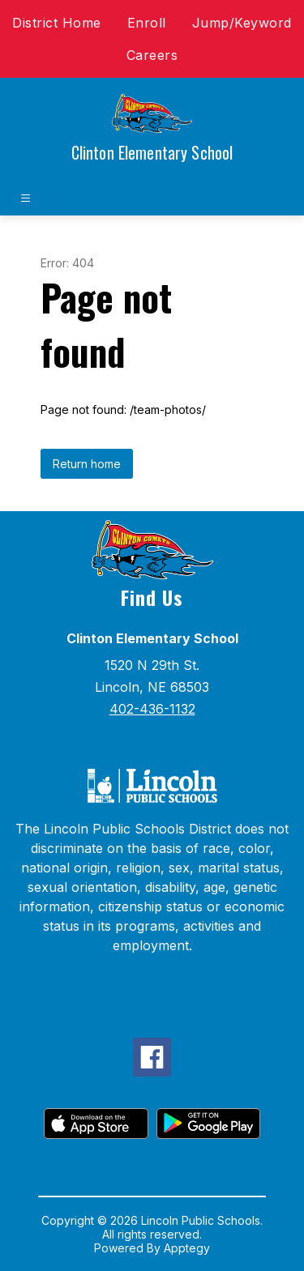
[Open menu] (25, 198)
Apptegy (187, 1248)
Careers (152, 55)
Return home (87, 464)
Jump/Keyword (242, 23)
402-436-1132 (152, 709)
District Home (56, 23)
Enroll (146, 23)
